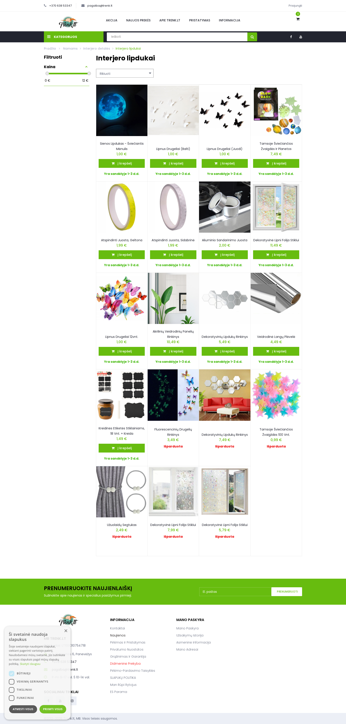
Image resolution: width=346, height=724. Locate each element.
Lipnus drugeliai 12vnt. (121, 337)
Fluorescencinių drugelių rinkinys (173, 432)
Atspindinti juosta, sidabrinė (173, 240)
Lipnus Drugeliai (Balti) (173, 149)
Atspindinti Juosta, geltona (121, 240)
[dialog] (37, 673)
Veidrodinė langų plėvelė (276, 337)
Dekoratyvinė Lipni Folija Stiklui (173, 525)
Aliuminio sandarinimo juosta (224, 240)
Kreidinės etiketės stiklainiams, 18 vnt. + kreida (122, 431)
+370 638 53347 (60, 6)
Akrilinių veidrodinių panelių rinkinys (173, 334)
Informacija (229, 20)
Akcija (111, 20)
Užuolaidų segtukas (122, 525)
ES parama (118, 692)
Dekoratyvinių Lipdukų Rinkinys (225, 337)
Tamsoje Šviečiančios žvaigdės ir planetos (276, 146)
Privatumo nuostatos (126, 649)
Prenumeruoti (287, 591)
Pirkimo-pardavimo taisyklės (132, 670)
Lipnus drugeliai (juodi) (225, 149)
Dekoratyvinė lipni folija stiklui (276, 240)
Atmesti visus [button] (23, 709)
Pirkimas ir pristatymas (127, 642)
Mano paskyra (187, 628)
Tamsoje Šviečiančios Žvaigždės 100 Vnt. (276, 432)
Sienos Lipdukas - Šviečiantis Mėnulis (122, 146)
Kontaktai (117, 628)
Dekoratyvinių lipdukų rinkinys (225, 434)
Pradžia (50, 48)
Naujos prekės (138, 20)
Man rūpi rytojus (123, 685)
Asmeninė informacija (193, 642)
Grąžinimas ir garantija (128, 656)
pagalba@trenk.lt (99, 6)
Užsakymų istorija (189, 635)
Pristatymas (199, 20)
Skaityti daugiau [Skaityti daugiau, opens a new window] (30, 664)
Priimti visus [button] (52, 709)
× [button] (65, 631)
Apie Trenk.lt (169, 20)
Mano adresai (187, 649)
